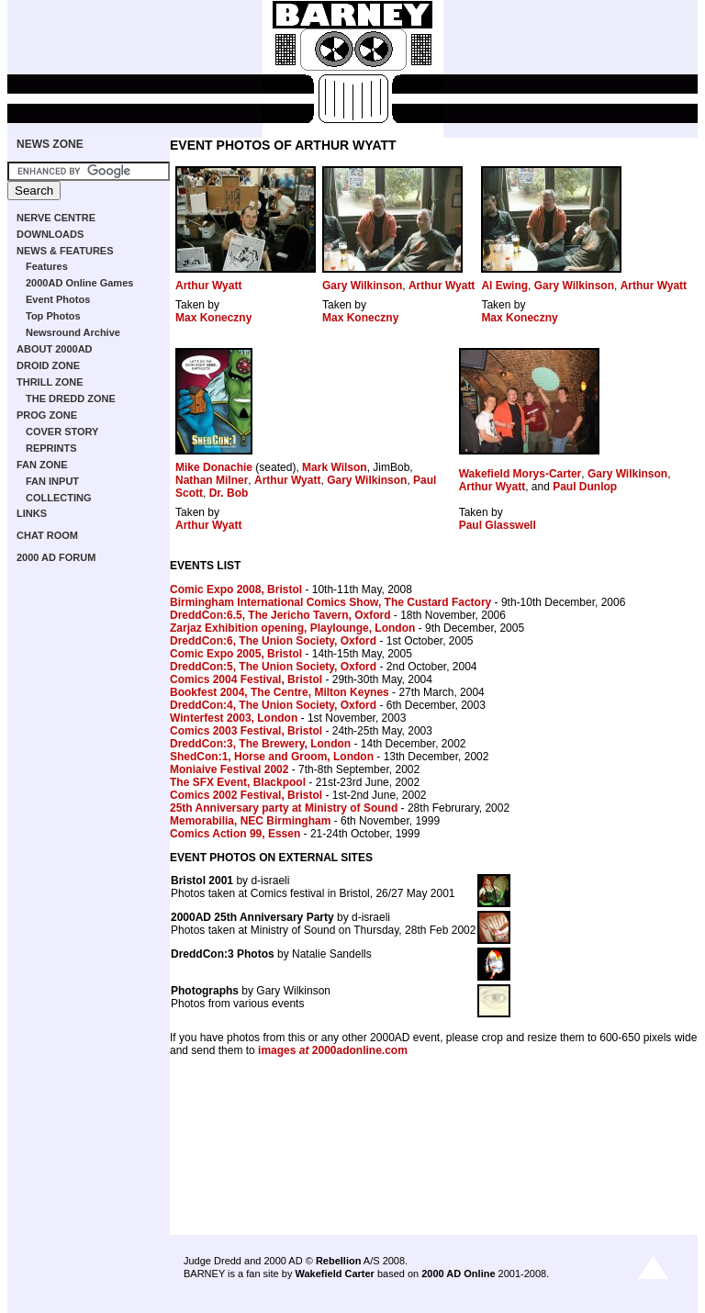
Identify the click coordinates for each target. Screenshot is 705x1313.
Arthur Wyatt (208, 285)
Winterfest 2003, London (233, 718)
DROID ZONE (48, 365)
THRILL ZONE (50, 381)
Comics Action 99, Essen (235, 833)
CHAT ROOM (47, 535)
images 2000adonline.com (333, 1050)
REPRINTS (51, 448)
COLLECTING (59, 497)
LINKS (32, 513)
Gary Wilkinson (362, 285)
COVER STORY (62, 431)
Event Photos (58, 299)
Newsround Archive (73, 332)
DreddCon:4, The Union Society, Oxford (273, 705)
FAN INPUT (52, 481)
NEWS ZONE (50, 144)
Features (47, 266)
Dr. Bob (229, 493)
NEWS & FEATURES (65, 250)
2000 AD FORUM (56, 557)
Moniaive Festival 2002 (229, 769)
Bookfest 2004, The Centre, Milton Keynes (279, 692)
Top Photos (53, 315)
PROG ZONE (47, 415)
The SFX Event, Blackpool (238, 782)
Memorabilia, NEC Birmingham (250, 820)
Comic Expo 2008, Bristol (236, 589)
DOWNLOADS (50, 234)
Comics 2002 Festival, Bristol (246, 795)
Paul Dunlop (585, 486)
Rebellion (339, 1260)
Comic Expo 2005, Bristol (236, 653)
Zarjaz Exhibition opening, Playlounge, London (292, 628)
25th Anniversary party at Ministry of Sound (283, 808)
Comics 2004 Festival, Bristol (246, 679)
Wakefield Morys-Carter (520, 473)
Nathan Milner (211, 480)
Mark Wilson (334, 467)
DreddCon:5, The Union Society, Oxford (273, 666)
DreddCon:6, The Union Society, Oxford (273, 640)
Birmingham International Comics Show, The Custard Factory (330, 602)
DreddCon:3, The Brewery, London (260, 743)
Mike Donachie (213, 467)
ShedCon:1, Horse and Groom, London (272, 756)
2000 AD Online (458, 1273)
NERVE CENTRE (56, 217)
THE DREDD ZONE (71, 398)
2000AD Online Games (79, 282)
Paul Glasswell (497, 525)
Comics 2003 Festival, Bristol (246, 730)
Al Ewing (504, 285)
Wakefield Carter (334, 1273)
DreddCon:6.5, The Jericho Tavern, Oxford (280, 615)
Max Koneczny (213, 317)
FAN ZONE (42, 464)
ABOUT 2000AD (55, 348)
